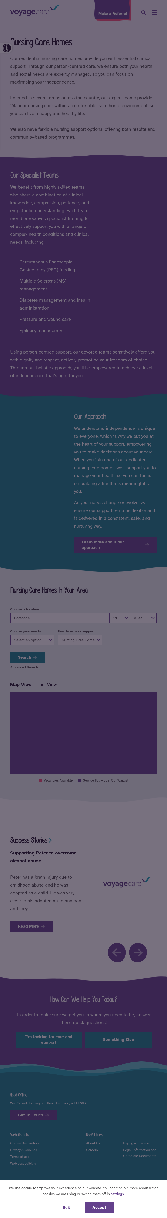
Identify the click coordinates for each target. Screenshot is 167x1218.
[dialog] (83, 609)
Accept (99, 1207)
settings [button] (117, 1194)
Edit (66, 1207)
